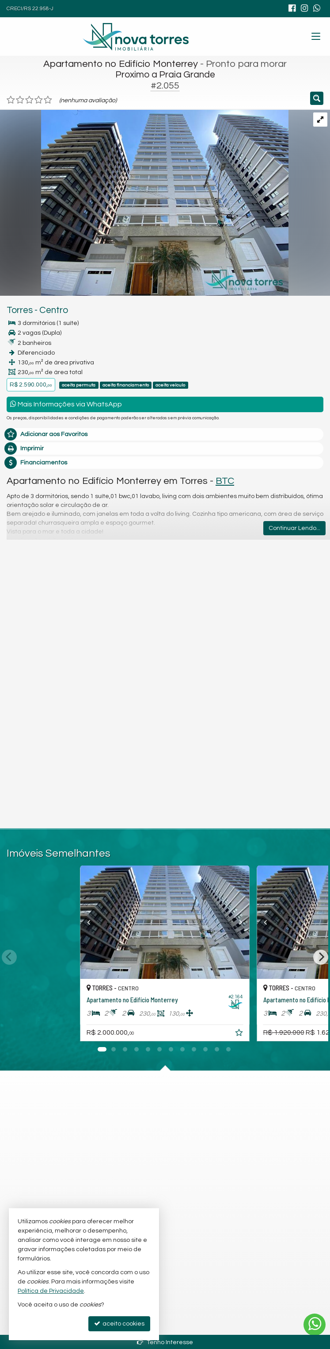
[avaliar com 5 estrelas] (48, 100)
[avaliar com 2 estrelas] (20, 100)
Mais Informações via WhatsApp (66, 404)
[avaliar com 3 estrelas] (29, 100)
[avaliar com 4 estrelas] (38, 100)
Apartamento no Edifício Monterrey (120, 64)
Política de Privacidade (51, 1291)
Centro (53, 310)
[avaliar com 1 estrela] (11, 100)
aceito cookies (119, 1323)
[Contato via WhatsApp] (314, 1325)
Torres (20, 310)
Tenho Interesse (165, 1342)
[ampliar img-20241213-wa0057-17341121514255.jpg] (144, 202)
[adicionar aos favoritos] (241, 1034)
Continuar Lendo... (294, 528)
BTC (225, 481)
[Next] (320, 957)
